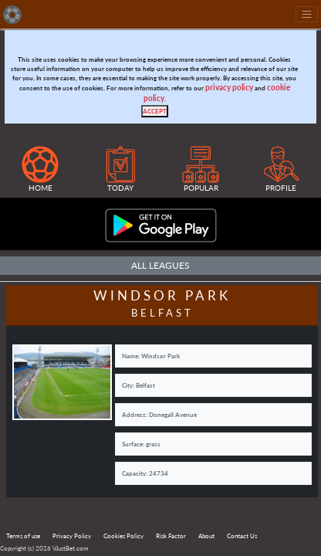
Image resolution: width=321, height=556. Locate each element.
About (206, 536)
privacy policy (229, 87)
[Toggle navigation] (307, 14)
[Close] (154, 111)
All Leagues (160, 265)
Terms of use (23, 536)
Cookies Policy (123, 536)
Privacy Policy (71, 536)
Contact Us (242, 536)
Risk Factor (171, 536)
